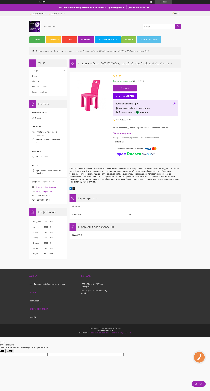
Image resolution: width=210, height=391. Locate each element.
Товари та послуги (44, 51)
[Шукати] (178, 26)
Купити (126, 88)
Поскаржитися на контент (99, 333)
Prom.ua (117, 328)
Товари (53, 40)
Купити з (126, 96)
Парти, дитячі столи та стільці (67, 51)
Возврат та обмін (149, 40)
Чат (198, 384)
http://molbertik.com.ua (46, 187)
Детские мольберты (139, 7)
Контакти (85, 40)
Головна (37, 40)
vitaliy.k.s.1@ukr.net (44, 191)
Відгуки (129, 40)
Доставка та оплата (107, 40)
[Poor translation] (10, 351)
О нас (69, 40)
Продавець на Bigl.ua (105, 330)
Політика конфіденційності (121, 333)
